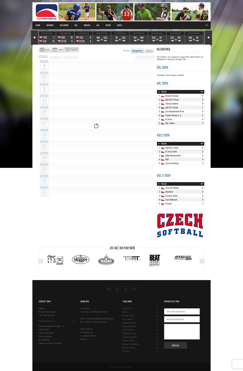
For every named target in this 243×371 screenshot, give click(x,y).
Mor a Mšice (127, 319)
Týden (58, 50)
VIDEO (119, 25)
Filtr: (126, 50)
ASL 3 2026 (163, 175)
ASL (97, 25)
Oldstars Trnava (129, 322)
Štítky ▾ (149, 51)
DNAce (125, 312)
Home (37, 25)
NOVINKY (50, 25)
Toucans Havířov (129, 337)
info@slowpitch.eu (47, 321)
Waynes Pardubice (130, 344)
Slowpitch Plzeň (129, 333)
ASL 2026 (162, 83)
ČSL (76, 25)
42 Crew (125, 351)
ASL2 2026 (163, 135)
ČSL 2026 (162, 67)
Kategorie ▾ (137, 51)
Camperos (126, 308)
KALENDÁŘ (64, 25)
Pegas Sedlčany (129, 326)
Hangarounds (128, 315)
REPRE (108, 25)
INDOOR (87, 25)
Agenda (72, 50)
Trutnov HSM (128, 340)
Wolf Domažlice (129, 347)
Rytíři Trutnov (128, 329)
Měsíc (45, 50)
